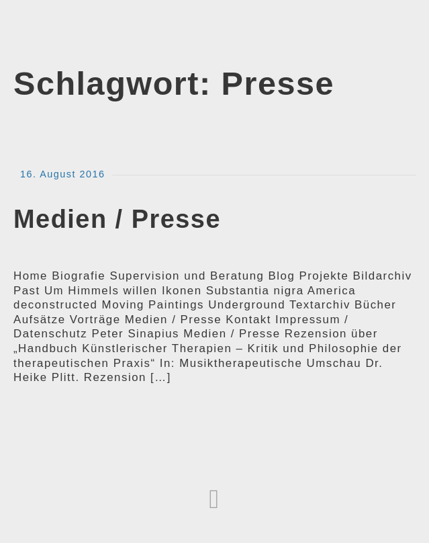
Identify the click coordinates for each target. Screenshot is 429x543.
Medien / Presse (117, 219)
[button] (214, 499)
